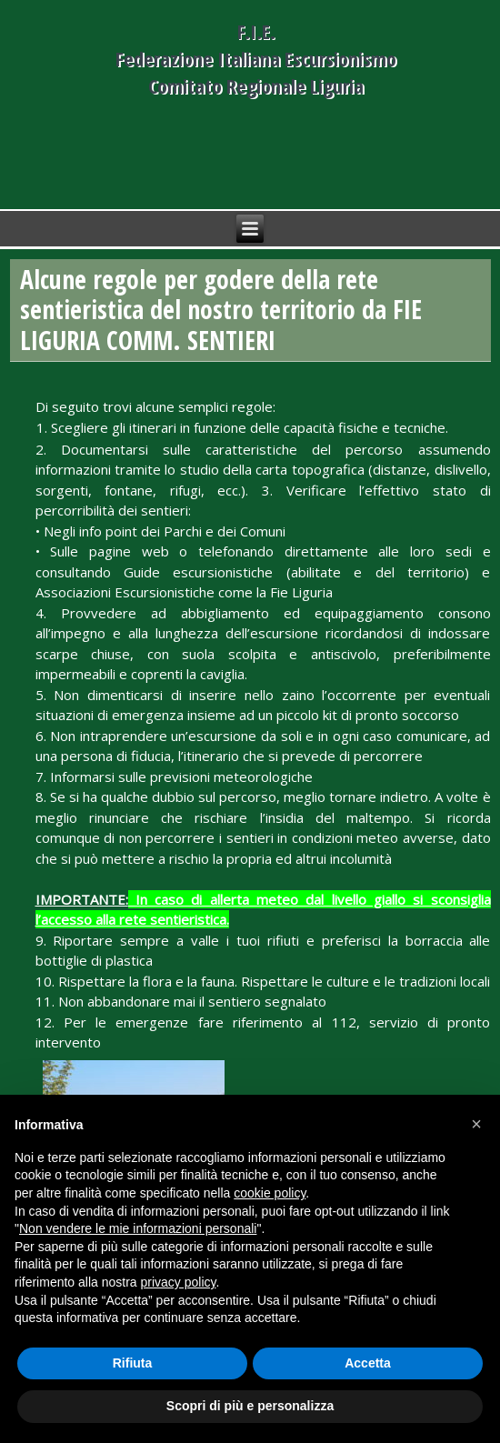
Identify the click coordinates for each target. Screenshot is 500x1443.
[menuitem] (255, 846)
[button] (476, 1123)
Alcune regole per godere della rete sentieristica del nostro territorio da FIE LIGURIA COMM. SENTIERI (221, 309)
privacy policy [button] (178, 1282)
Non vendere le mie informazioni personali (137, 1228)
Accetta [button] (368, 1363)
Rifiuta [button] (133, 1363)
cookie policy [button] (269, 1193)
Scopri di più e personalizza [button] (250, 1405)
